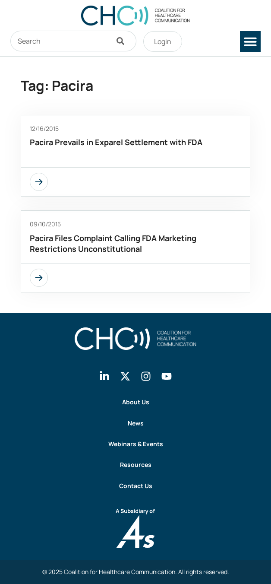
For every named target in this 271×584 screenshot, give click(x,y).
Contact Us (135, 486)
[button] (250, 41)
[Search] (122, 41)
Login (162, 41)
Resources (135, 464)
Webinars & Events (135, 444)
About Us (135, 402)
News (136, 423)
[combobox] (59, 41)
